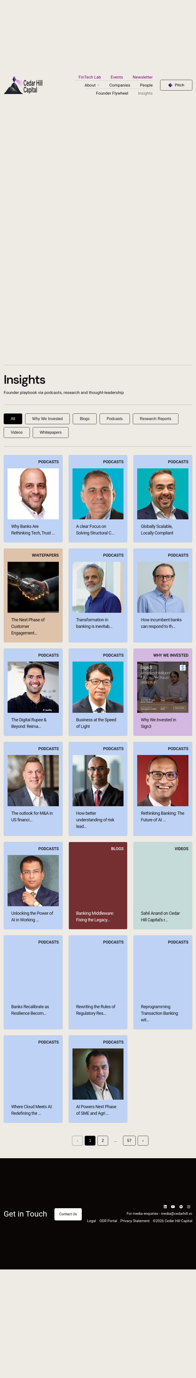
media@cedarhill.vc (176, 1213)
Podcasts (115, 419)
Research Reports (155, 419)
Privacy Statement (134, 1221)
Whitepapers (51, 432)
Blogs (85, 419)
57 (129, 1140)
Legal (91, 1221)
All (13, 419)
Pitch (179, 85)
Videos (17, 432)
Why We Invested (47, 419)
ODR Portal (108, 1221)
